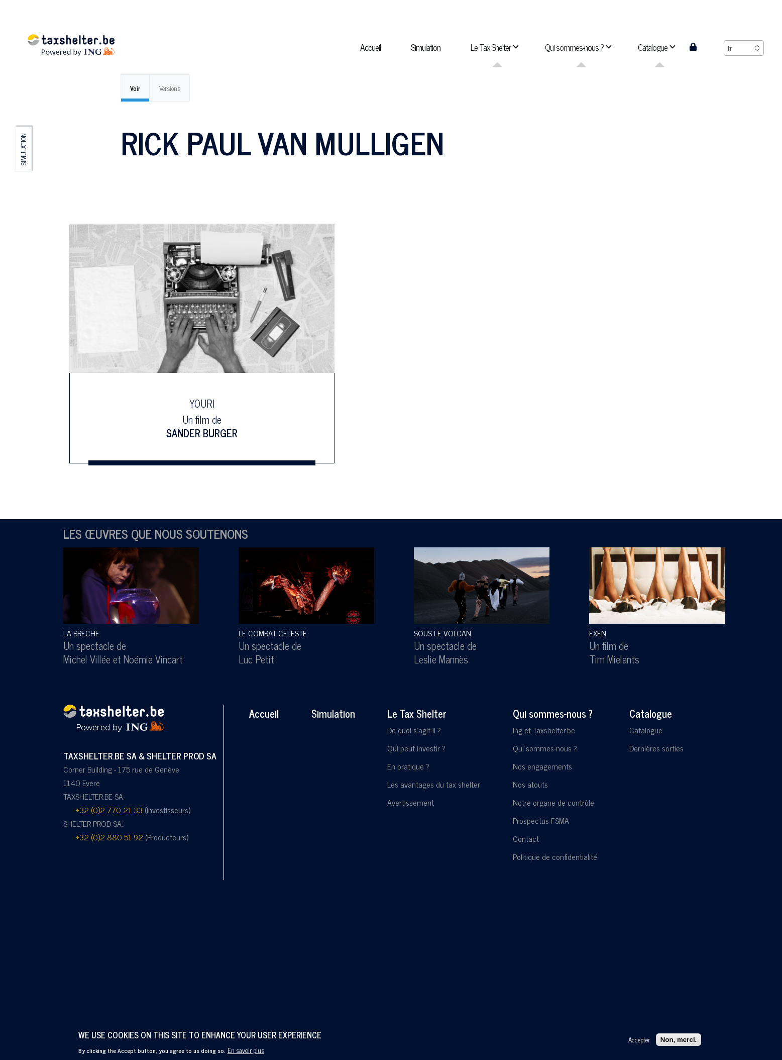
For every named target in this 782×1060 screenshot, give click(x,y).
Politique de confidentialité (555, 856)
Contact (526, 838)
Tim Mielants (614, 659)
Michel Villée (86, 659)
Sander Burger (202, 432)
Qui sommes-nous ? (553, 713)
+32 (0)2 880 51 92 (109, 836)
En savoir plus (246, 1049)
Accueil (264, 713)
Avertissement (410, 802)
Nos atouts (530, 784)
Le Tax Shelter (416, 713)
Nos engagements (542, 766)
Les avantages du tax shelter (433, 784)
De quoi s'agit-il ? (414, 729)
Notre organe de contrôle (553, 802)
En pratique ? (408, 766)
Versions (169, 88)
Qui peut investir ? (416, 747)
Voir (135, 88)
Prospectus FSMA (541, 820)
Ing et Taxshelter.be (544, 729)
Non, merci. (678, 1039)
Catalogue (650, 713)
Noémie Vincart (153, 659)
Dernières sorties (656, 747)
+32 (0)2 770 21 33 (109, 809)
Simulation (23, 149)
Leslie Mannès (441, 659)
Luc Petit (256, 659)
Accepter (639, 1039)
